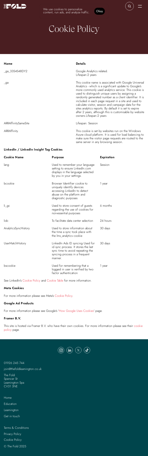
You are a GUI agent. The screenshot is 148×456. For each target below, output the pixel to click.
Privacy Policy (12, 434)
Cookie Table (55, 280)
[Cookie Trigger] (13, 439)
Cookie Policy (31, 280)
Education (10, 404)
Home (8, 397)
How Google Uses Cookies (76, 311)
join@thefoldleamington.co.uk (23, 369)
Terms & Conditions (16, 428)
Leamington (11, 410)
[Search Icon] (129, 6)
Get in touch (12, 416)
